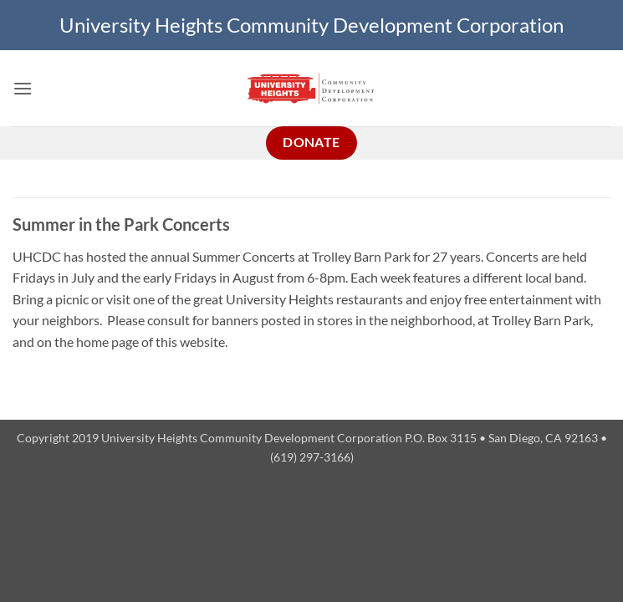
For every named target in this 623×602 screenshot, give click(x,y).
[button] (23, 88)
